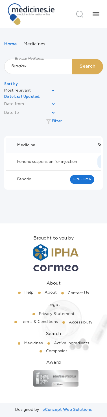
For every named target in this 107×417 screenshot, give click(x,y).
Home (10, 44)
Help (29, 292)
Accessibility (81, 322)
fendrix (24, 179)
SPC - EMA (82, 179)
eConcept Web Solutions (67, 410)
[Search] (79, 14)
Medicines (33, 343)
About (51, 292)
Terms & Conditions (39, 322)
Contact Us (78, 293)
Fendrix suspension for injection (47, 162)
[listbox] (29, 90)
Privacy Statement (57, 314)
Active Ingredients (71, 343)
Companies (56, 351)
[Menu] (96, 14)
